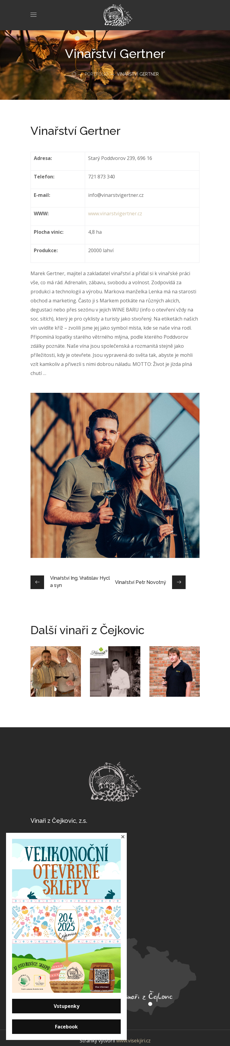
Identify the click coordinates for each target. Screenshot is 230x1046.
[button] (123, 836)
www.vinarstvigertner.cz (115, 213)
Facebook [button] (66, 1026)
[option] (55, 676)
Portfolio (96, 74)
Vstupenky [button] (66, 1006)
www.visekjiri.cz (133, 1040)
